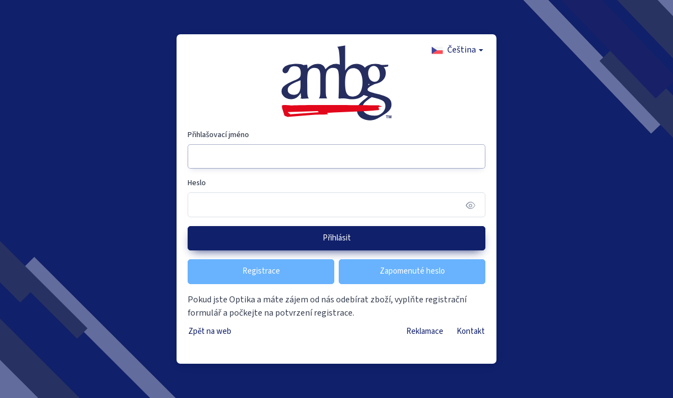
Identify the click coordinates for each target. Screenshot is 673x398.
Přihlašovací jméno (218, 134)
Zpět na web (209, 331)
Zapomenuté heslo (412, 271)
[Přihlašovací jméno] (336, 156)
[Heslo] (336, 204)
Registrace (261, 271)
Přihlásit (337, 238)
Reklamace (424, 331)
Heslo (197, 182)
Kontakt (471, 331)
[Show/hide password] (471, 205)
